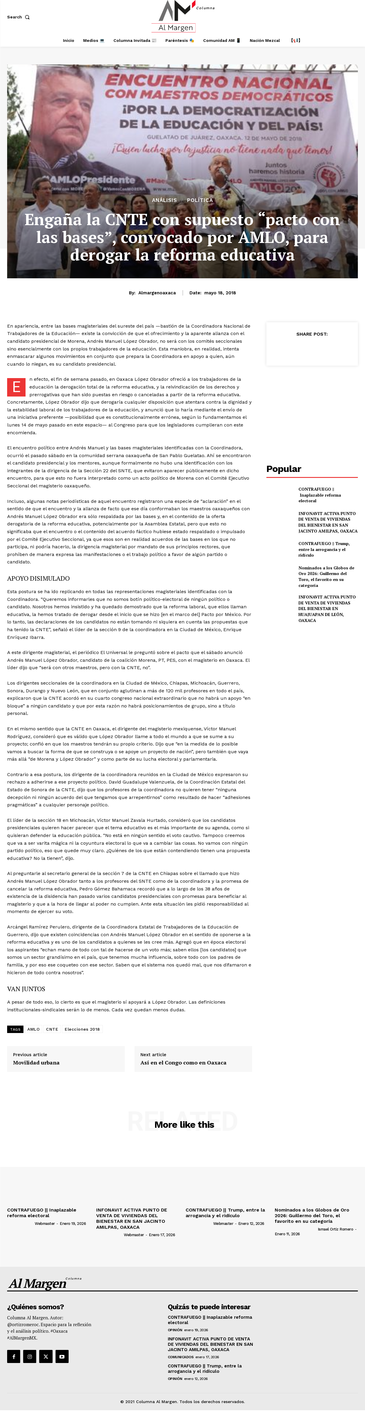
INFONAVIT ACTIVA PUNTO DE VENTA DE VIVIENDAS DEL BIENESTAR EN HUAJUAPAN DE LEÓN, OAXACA (327, 608)
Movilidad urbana (36, 1062)
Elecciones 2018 (82, 1029)
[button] (19, 17)
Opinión (175, 1330)
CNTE (52, 1029)
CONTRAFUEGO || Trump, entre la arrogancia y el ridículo (324, 549)
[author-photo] (20, 1223)
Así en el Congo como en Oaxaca (183, 1062)
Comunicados (181, 1357)
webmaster (45, 1223)
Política (200, 200)
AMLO (33, 1029)
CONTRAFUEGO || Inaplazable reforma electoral (319, 494)
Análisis (164, 200)
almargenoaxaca (157, 293)
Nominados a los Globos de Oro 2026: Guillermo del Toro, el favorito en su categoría (326, 576)
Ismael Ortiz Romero (335, 1229)
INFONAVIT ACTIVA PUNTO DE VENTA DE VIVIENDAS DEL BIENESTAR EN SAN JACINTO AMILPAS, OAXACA (328, 522)
